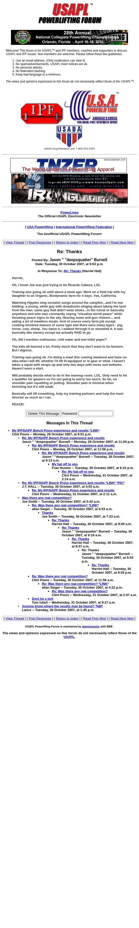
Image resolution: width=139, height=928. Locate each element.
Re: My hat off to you (78, 471)
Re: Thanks (72, 271)
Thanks (47, 513)
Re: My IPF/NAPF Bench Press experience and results (63, 438)
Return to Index (67, 242)
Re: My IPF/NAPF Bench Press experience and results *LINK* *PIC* (73, 483)
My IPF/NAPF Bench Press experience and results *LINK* (56, 430)
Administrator (91, 626)
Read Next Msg (122, 242)
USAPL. (69, 637)
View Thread (14, 242)
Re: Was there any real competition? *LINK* (65, 505)
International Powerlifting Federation (84, 227)
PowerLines (70, 212)
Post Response (40, 242)
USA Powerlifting (40, 227)
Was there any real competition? (47, 498)
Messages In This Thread (69, 423)
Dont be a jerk (42, 599)
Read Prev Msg (94, 242)
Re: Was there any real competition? (60, 576)
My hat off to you (65, 464)
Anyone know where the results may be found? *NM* (62, 606)
